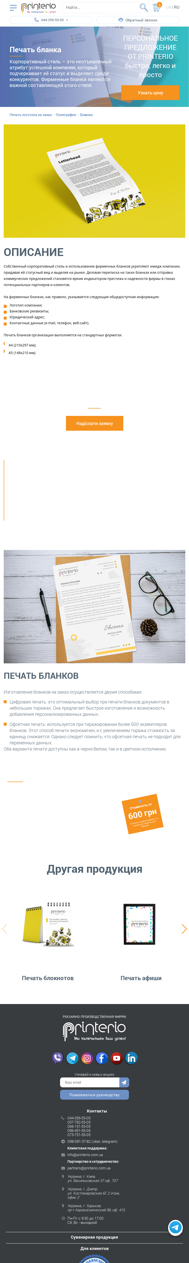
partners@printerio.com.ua (88, 1167)
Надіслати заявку (94, 423)
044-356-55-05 (79, 1117)
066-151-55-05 (79, 1126)
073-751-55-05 (79, 1134)
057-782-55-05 (79, 1122)
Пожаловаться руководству (94, 1094)
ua (169, 7)
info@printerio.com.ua (85, 1154)
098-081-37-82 (79, 1141)
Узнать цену (150, 93)
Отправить (124, 1082)
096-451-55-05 (79, 1130)
